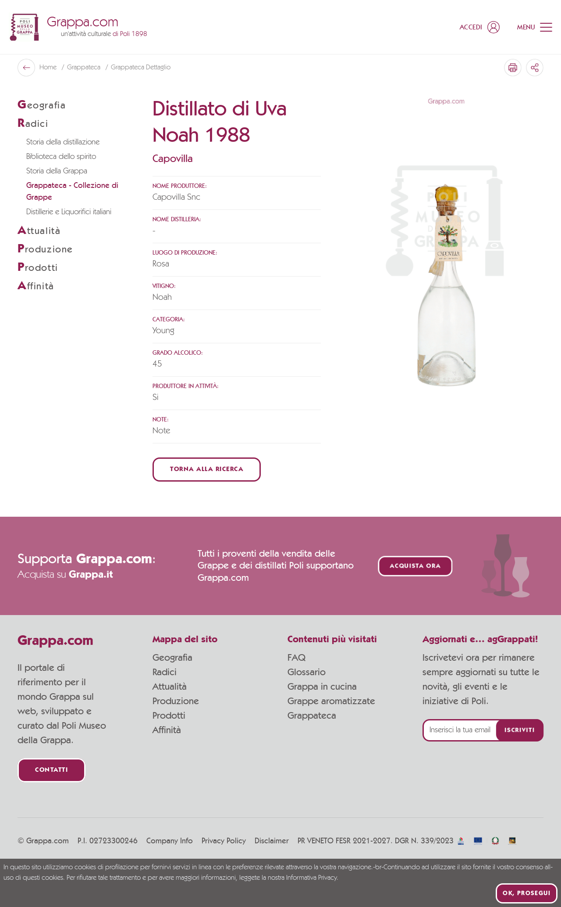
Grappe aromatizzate (331, 701)
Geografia (172, 657)
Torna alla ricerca (206, 469)
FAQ (296, 657)
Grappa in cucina (322, 686)
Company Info (169, 841)
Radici (165, 672)
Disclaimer (272, 841)
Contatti (51, 770)
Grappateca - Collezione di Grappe (72, 192)
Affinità (167, 730)
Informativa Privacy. (312, 878)
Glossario (307, 672)
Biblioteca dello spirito (61, 157)
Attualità (170, 686)
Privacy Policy (224, 841)
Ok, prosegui (526, 893)
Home (48, 67)
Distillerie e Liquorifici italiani (68, 212)
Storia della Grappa (56, 171)
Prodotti (169, 715)
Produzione (176, 701)
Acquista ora (415, 566)
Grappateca (84, 67)
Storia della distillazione (62, 142)
